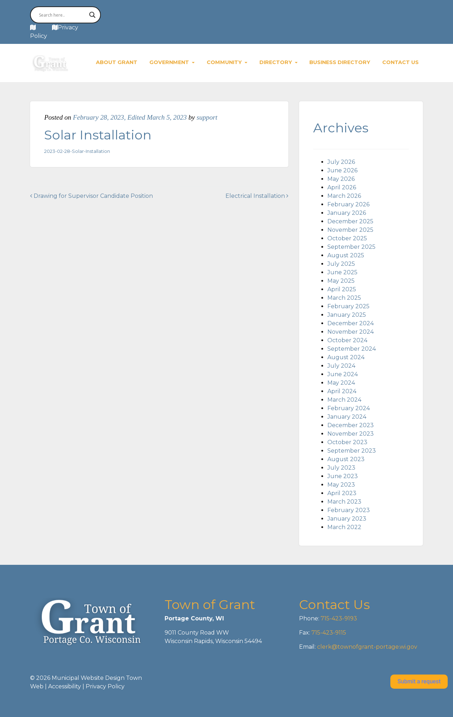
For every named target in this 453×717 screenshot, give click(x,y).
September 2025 (351, 246)
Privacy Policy (105, 686)
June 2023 (342, 476)
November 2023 (350, 433)
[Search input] (62, 15)
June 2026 (342, 170)
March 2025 (344, 297)
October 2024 (347, 340)
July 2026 (341, 162)
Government (169, 62)
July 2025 (341, 263)
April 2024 (341, 391)
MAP (44, 27)
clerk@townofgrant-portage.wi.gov (366, 646)
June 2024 (342, 374)
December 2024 (350, 323)
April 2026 (341, 187)
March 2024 (344, 399)
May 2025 (341, 280)
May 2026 (341, 179)
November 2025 (350, 229)
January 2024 (346, 416)
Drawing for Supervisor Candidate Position (91, 196)
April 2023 (341, 493)
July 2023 (341, 467)
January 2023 (346, 518)
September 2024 (351, 348)
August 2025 (345, 255)
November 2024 (350, 331)
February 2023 (348, 510)
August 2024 (346, 357)
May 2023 (341, 484)
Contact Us (400, 62)
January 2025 (346, 314)
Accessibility (64, 686)
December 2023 (350, 425)
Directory (276, 62)
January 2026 (346, 213)
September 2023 (351, 450)
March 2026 (344, 196)
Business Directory (339, 62)
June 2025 (342, 272)
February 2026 (348, 204)
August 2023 (346, 459)
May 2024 (341, 382)
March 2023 (344, 501)
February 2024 (348, 408)
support (206, 117)
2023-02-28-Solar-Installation (77, 151)
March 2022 (344, 527)
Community (225, 62)
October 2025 (347, 238)
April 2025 (341, 289)
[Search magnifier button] (92, 15)
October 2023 (347, 442)
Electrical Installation (256, 196)
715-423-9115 (328, 632)
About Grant (116, 62)
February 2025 (348, 306)
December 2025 (350, 221)
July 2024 (341, 365)
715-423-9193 (338, 618)
